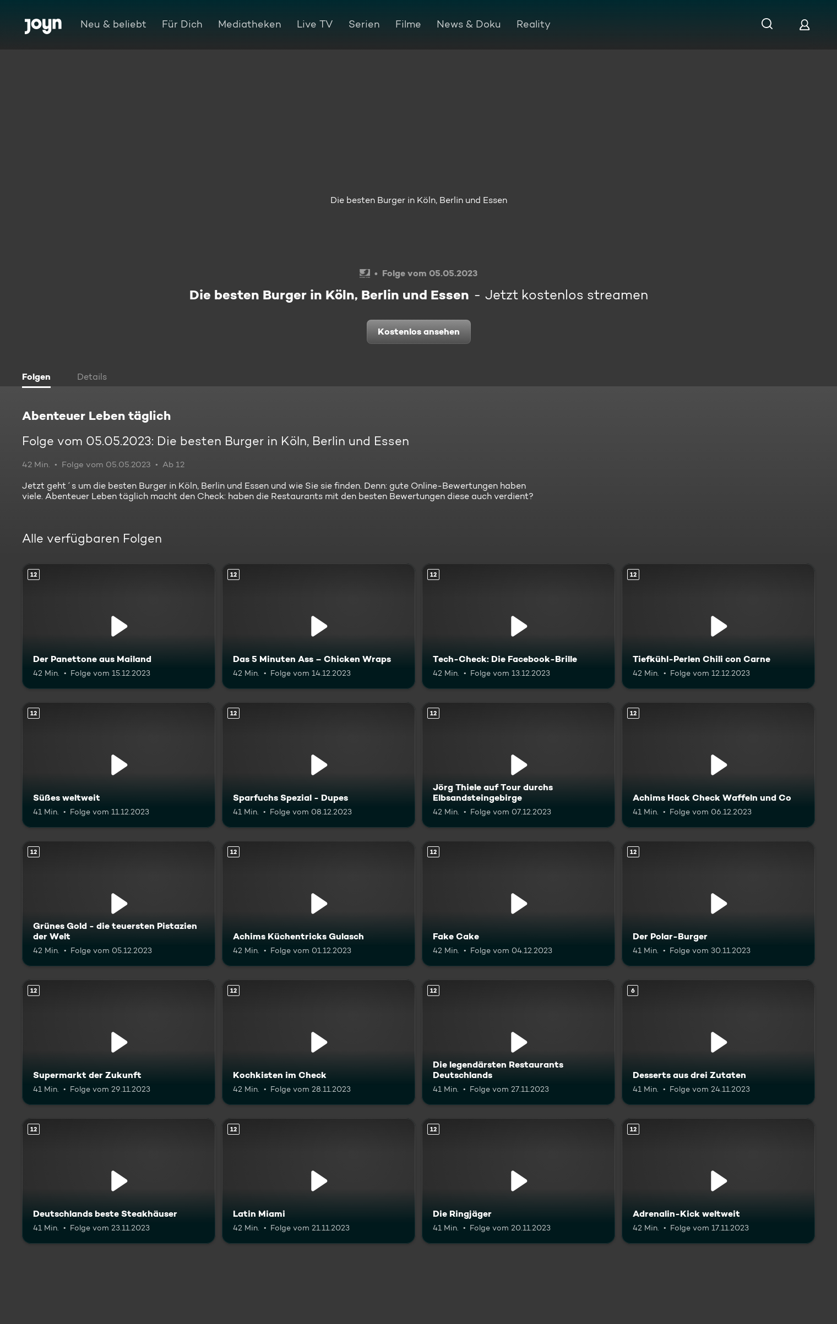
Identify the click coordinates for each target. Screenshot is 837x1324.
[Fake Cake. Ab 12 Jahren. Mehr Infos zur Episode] (518, 903)
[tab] (39, 378)
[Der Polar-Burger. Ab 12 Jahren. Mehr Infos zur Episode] (718, 903)
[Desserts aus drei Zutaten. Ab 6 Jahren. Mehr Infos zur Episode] (718, 1042)
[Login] (804, 24)
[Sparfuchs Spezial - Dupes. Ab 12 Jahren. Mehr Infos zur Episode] (318, 765)
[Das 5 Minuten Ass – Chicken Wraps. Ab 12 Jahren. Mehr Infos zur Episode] (318, 626)
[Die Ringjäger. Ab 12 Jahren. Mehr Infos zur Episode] (518, 1181)
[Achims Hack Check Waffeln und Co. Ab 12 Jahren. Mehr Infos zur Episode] (718, 765)
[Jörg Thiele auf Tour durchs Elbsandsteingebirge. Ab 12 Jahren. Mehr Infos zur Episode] (518, 765)
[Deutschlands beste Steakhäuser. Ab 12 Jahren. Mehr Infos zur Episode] (118, 1181)
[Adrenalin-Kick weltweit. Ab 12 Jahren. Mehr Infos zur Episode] (718, 1181)
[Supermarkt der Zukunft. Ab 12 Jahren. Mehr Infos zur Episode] (118, 1042)
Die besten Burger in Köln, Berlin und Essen (418, 200)
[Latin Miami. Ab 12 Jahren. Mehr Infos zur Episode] (318, 1181)
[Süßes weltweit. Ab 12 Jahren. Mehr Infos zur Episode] (118, 765)
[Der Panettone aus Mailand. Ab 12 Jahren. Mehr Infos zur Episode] (118, 626)
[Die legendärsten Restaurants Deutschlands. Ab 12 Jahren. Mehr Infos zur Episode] (518, 1042)
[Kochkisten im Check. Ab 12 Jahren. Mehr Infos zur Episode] (318, 1042)
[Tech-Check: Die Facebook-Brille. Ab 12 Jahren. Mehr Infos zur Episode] (518, 626)
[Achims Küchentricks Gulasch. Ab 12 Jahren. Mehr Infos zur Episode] (318, 903)
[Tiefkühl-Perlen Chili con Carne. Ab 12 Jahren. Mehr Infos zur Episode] (718, 626)
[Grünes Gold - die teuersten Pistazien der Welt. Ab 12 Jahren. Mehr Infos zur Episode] (118, 903)
